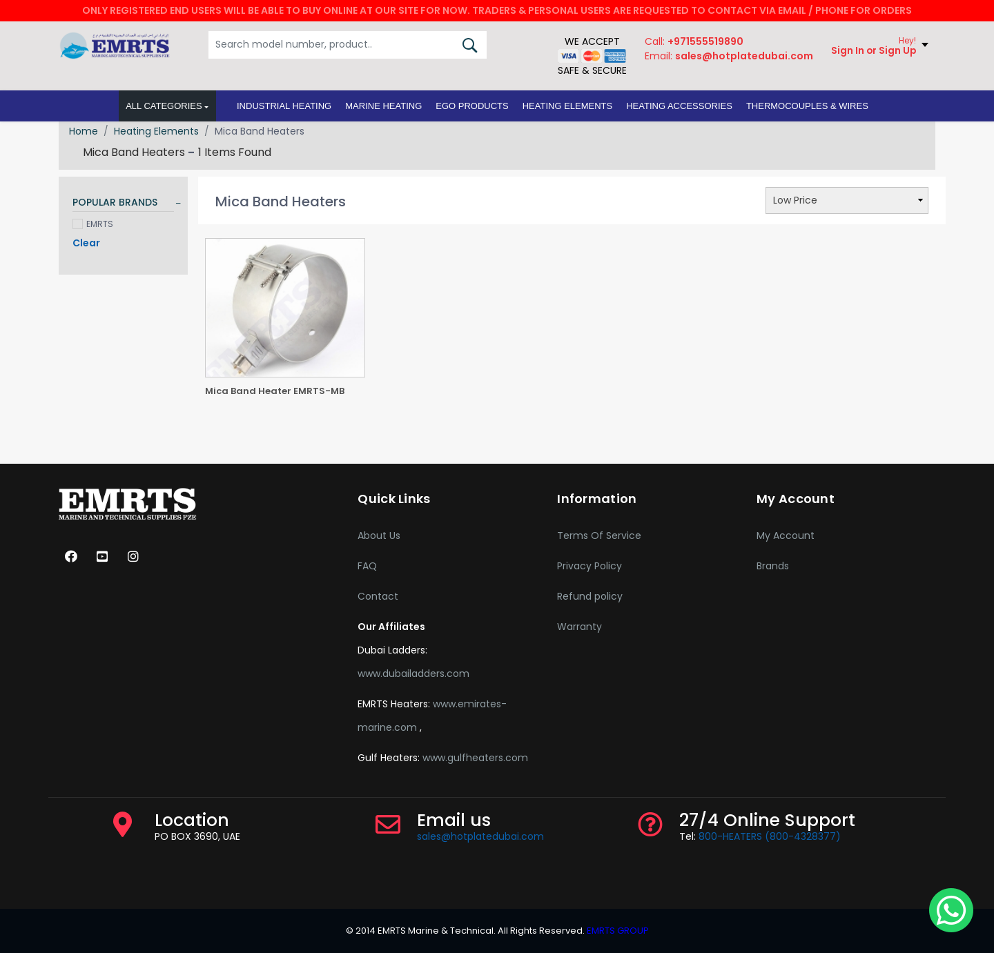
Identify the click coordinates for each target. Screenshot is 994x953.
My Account (786, 535)
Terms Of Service (599, 535)
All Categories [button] (164, 108)
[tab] (123, 204)
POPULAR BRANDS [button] (114, 202)
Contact (378, 596)
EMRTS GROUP (617, 930)
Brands (773, 566)
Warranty (579, 626)
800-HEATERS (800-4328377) (770, 836)
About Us (379, 535)
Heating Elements (156, 131)
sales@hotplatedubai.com (480, 836)
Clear (86, 243)
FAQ (367, 566)
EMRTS (92, 224)
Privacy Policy (589, 566)
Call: (692, 43)
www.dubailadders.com (413, 673)
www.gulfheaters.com (475, 758)
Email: (727, 58)
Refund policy (590, 596)
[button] (284, 108)
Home (83, 131)
